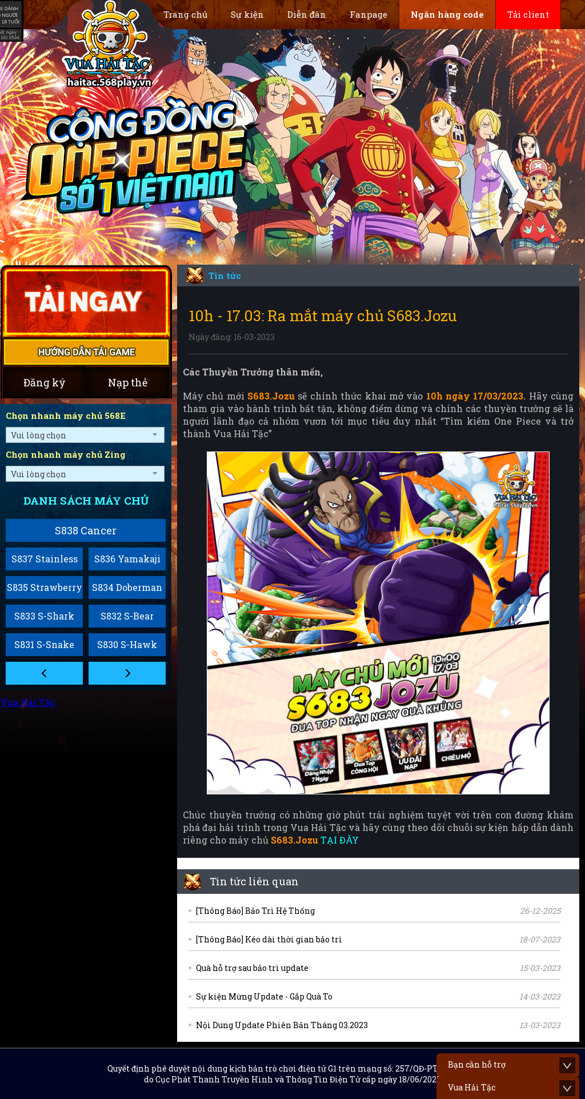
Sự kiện (247, 14)
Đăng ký (44, 382)
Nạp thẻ (127, 382)
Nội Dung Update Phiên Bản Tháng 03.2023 (282, 1025)
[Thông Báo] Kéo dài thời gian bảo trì (269, 939)
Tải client (528, 14)
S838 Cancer (86, 530)
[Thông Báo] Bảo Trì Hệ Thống (255, 910)
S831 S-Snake (44, 644)
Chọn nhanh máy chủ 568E (66, 415)
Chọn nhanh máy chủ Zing (66, 454)
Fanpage (368, 14)
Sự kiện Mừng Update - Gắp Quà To (264, 996)
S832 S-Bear (127, 616)
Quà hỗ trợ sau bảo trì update (252, 967)
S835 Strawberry (44, 587)
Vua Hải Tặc (27, 702)
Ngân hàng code (447, 14)
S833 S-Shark (44, 616)
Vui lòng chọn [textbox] (38, 435)
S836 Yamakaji (127, 559)
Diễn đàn (306, 14)
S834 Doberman (127, 587)
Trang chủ (185, 14)
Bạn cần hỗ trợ (477, 1064)
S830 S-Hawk (127, 644)
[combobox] (85, 435)
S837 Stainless (44, 559)
